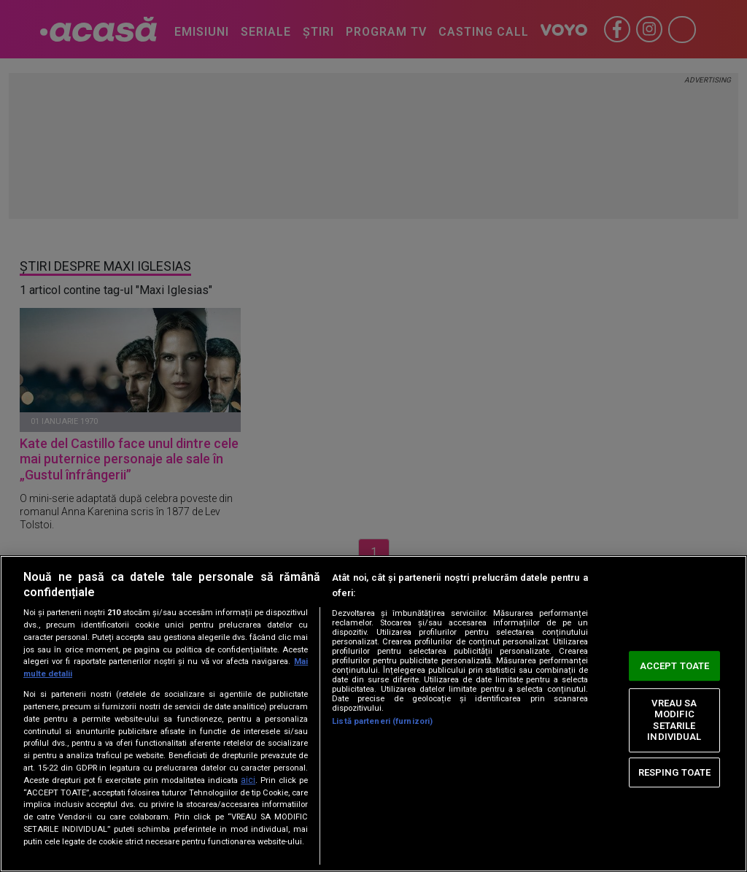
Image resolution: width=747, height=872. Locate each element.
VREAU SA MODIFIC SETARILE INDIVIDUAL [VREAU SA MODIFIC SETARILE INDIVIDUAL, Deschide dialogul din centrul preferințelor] (674, 720)
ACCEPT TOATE (675, 665)
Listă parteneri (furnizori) (382, 721)
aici (248, 780)
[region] (373, 713)
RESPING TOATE (674, 772)
